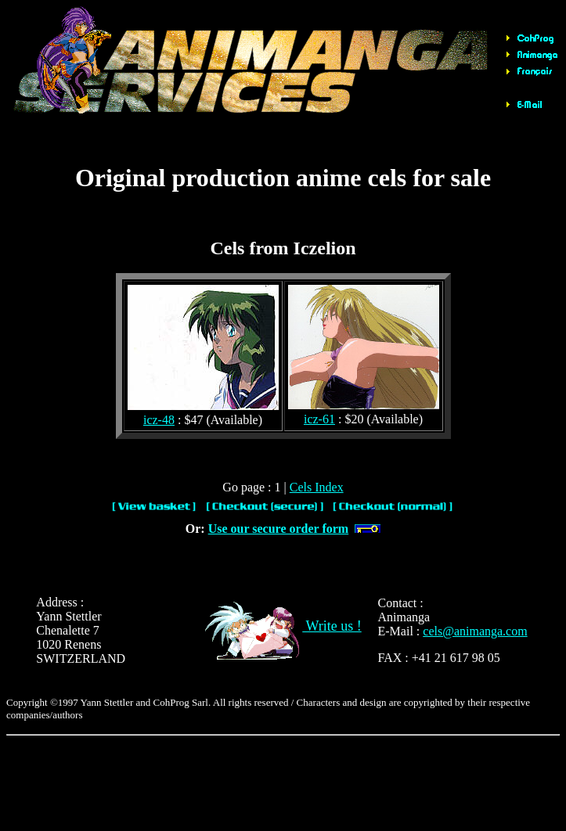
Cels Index (317, 487)
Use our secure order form (278, 528)
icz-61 (319, 419)
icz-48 (159, 419)
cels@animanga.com (475, 631)
